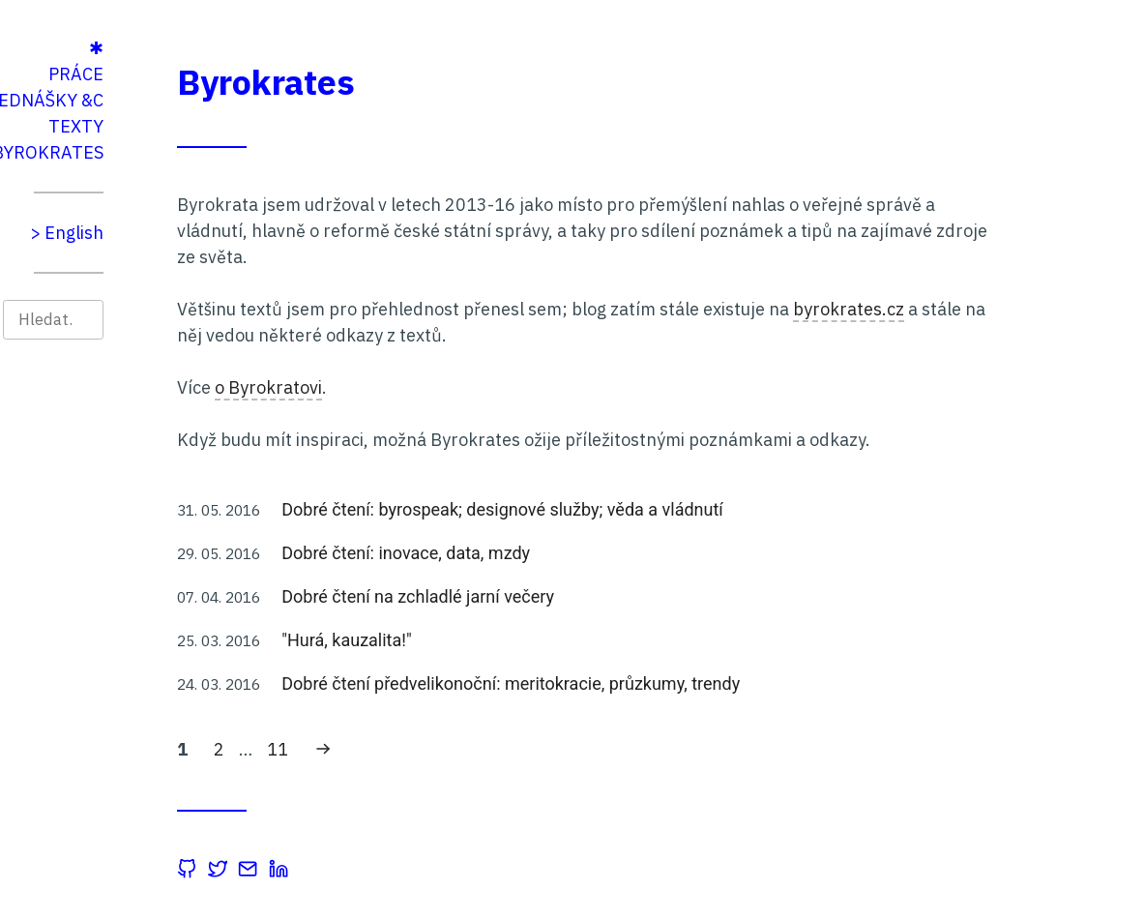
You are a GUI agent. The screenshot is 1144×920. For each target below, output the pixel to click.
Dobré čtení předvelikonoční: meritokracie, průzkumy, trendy (678, 683)
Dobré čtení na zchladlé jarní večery (585, 596)
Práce (243, 74)
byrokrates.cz (1015, 309)
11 (449, 747)
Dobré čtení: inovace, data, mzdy (573, 553)
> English (234, 233)
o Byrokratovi (435, 387)
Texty (243, 126)
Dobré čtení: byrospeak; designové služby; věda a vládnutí (670, 509)
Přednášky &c (207, 100)
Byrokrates (215, 152)
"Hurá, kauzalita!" (513, 640)
